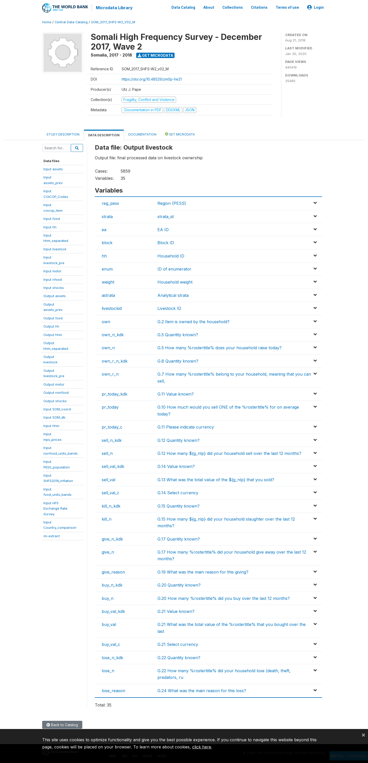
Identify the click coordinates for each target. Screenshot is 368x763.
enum (107, 268)
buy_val (109, 623)
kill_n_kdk (111, 505)
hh (104, 255)
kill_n (106, 518)
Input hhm (51, 425)
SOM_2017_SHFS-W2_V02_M (113, 22)
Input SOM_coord (57, 409)
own (106, 320)
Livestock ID (169, 307)
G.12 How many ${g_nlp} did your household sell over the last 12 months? (229, 452)
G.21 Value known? (175, 610)
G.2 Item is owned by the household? (193, 320)
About (208, 7)
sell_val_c (110, 492)
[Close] (363, 735)
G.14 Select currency (177, 492)
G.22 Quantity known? (178, 656)
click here (201, 746)
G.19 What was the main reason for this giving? (202, 571)
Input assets (53, 168)
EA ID (163, 229)
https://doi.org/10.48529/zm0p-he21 (152, 78)
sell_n (107, 452)
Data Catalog (183, 7)
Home (46, 22)
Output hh (51, 326)
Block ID (165, 242)
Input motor (52, 270)
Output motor (53, 383)
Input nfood (52, 279)
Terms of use (287, 7)
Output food (53, 317)
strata (107, 215)
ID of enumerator (174, 268)
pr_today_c (112, 426)
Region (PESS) (171, 202)
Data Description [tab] (104, 134)
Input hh (49, 226)
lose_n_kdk (112, 656)
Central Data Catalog (71, 22)
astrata (108, 294)
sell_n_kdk (112, 439)
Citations (259, 7)
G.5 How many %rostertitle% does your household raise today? (219, 347)
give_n (108, 551)
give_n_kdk (112, 538)
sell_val (108, 478)
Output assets (54, 295)
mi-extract (51, 535)
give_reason (113, 571)
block (107, 242)
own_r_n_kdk (115, 360)
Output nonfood (56, 392)
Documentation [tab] (142, 134)
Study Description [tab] (63, 134)
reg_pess (110, 202)
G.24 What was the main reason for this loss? (201, 689)
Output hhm (52, 334)
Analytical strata (173, 294)
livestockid (112, 307)
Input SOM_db (54, 417)
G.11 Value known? (175, 393)
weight (108, 281)
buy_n (107, 597)
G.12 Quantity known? (178, 439)
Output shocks (55, 400)
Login (315, 7)
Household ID (170, 255)
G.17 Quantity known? (178, 538)
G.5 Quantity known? (177, 334)
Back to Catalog (62, 724)
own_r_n (110, 373)
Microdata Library (113, 7)
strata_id (165, 215)
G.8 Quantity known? (177, 360)
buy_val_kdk (113, 610)
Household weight (174, 281)
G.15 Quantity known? (178, 505)
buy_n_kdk (112, 584)
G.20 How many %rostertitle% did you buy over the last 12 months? (223, 597)
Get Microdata (155, 54)
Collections (232, 7)
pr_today (110, 406)
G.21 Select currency (177, 643)
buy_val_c (111, 643)
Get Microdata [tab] (180, 133)
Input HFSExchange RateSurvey (55, 507)
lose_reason (113, 689)
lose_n (108, 670)
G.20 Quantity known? (179, 584)
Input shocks (53, 287)
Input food (51, 218)
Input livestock (54, 248)
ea (104, 229)
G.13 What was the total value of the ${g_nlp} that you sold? (215, 478)
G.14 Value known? (176, 465)
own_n (108, 347)
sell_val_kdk (113, 465)
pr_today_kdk (114, 393)
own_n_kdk (113, 334)
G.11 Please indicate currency (185, 426)
